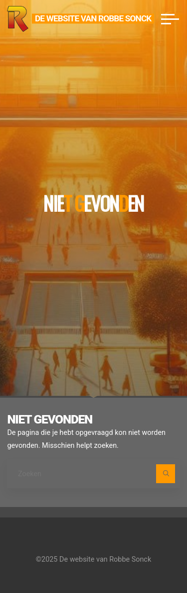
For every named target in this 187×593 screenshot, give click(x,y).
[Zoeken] (165, 473)
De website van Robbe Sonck (93, 18)
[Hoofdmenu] (170, 19)
